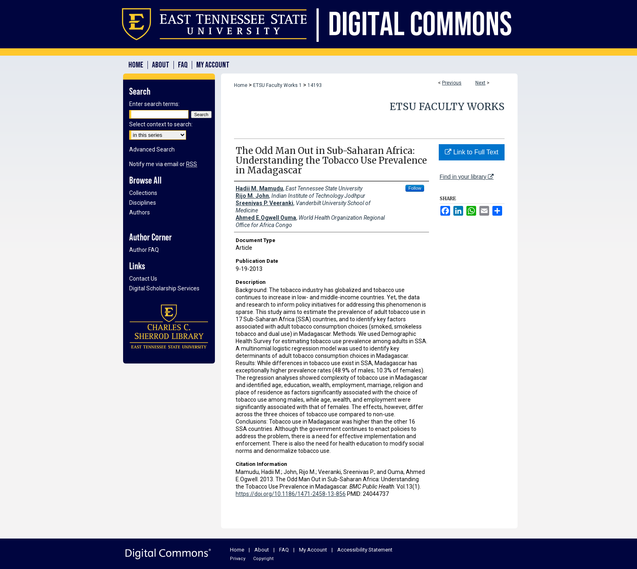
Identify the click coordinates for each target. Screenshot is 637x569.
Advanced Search (152, 149)
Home (240, 85)
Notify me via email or (163, 164)
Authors (139, 212)
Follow (414, 188)
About (261, 550)
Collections (143, 193)
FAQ (284, 550)
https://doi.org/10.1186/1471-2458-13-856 (291, 494)
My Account (313, 550)
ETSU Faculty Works (447, 106)
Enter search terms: (154, 104)
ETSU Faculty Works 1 (277, 85)
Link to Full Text (471, 152)
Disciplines (142, 202)
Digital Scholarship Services (164, 288)
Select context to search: (161, 124)
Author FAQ (144, 250)
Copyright (263, 558)
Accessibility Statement (364, 550)
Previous (452, 83)
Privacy (237, 558)
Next (480, 83)
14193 (315, 85)
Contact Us (143, 278)
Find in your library (467, 176)
